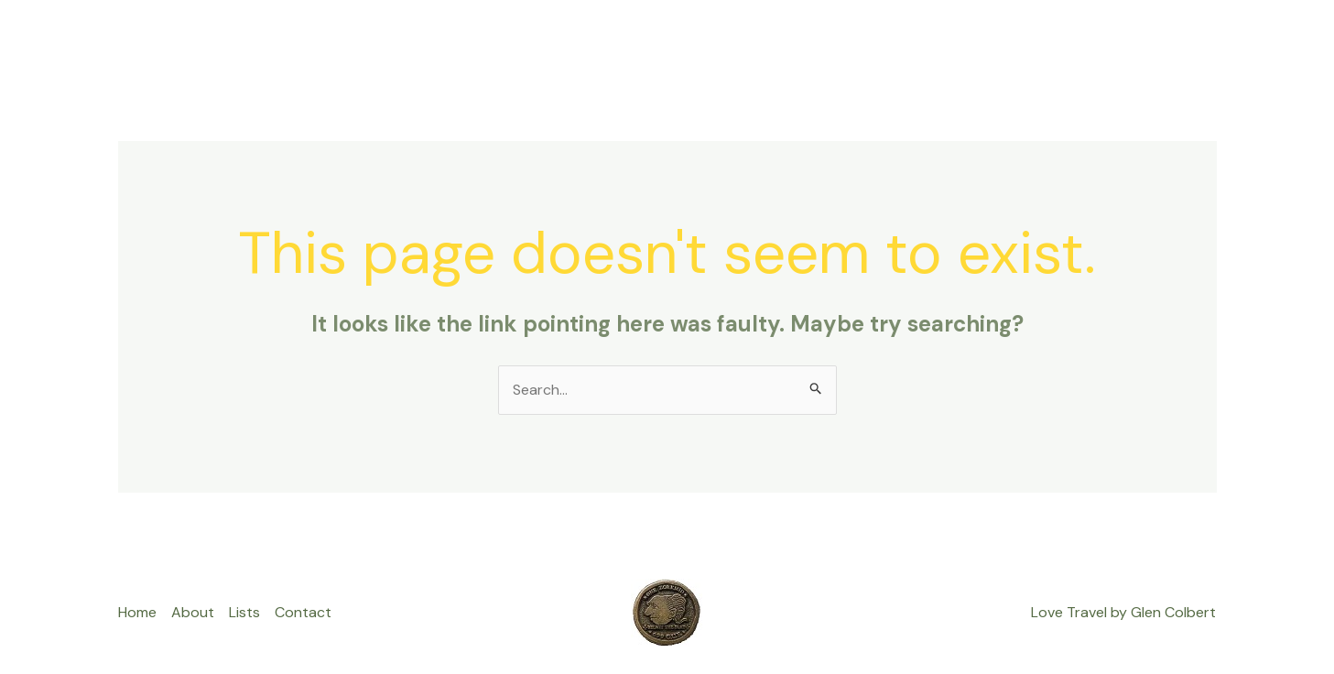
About (973, 40)
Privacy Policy (1156, 40)
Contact (1053, 40)
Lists (907, 40)
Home (843, 40)
